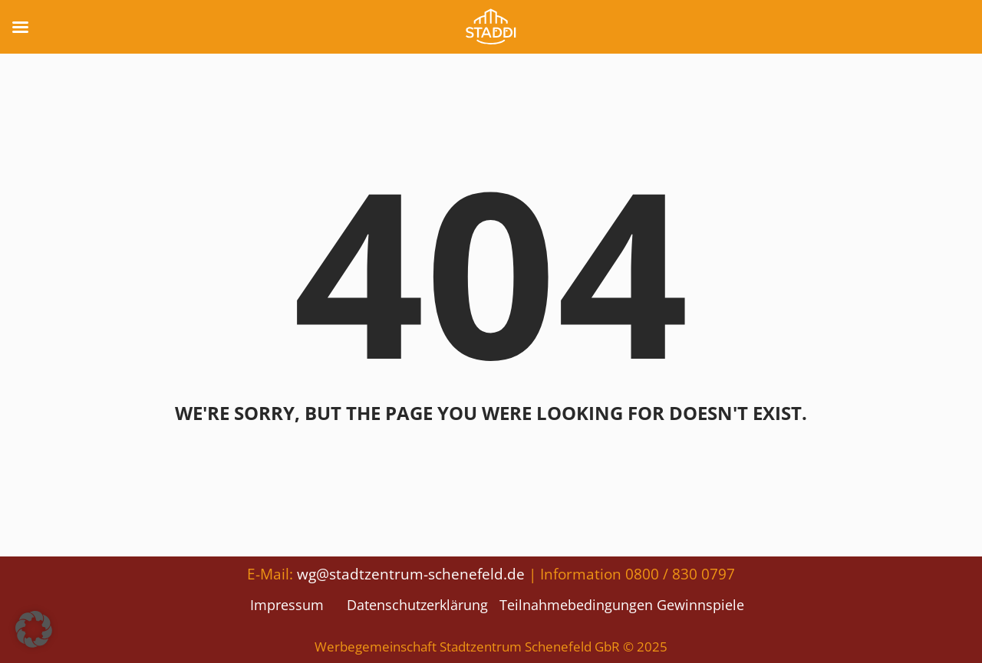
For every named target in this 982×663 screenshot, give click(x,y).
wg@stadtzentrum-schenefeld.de (411, 573)
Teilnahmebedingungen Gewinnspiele (621, 605)
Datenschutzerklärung (417, 605)
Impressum (287, 605)
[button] (34, 629)
